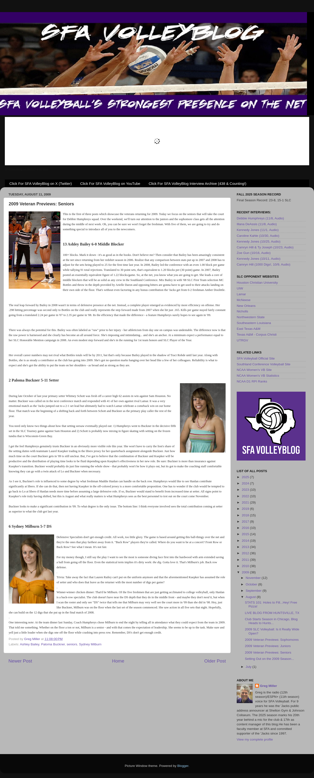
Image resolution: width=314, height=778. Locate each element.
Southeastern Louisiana (254, 323)
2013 (246, 547)
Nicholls (242, 311)
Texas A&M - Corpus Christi (257, 334)
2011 (246, 560)
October (252, 584)
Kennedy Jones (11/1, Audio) (257, 230)
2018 (246, 515)
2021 (246, 502)
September (254, 590)
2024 (246, 483)
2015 (246, 534)
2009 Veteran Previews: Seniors (268, 652)
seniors (72, 644)
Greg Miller (268, 686)
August (251, 597)
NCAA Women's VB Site (254, 370)
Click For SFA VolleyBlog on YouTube (110, 183)
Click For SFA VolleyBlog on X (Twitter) (40, 183)
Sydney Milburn (90, 644)
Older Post (215, 660)
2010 (246, 566)
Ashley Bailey (29, 644)
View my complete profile (255, 739)
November (254, 578)
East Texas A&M (248, 329)
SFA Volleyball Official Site (256, 358)
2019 (246, 509)
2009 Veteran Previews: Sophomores (272, 639)
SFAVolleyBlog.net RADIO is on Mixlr (26, 169)
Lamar (241, 294)
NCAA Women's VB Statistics (258, 375)
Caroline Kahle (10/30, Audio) (258, 236)
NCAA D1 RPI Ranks (252, 381)
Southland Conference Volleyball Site (263, 364)
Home (118, 660)
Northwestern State (251, 317)
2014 (246, 540)
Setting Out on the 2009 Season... (269, 659)
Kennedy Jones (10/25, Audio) (258, 241)
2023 (246, 489)
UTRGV (242, 340)
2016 (246, 528)
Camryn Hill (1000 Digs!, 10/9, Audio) (263, 264)
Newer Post (20, 660)
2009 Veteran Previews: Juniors (268, 646)
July (249, 667)
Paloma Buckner (53, 644)
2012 (246, 553)
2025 (246, 477)
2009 (246, 572)
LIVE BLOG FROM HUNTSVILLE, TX (272, 613)
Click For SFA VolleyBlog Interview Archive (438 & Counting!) (197, 183)
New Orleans (246, 306)
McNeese (243, 300)
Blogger (182, 766)
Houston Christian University (257, 282)
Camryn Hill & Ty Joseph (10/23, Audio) (265, 247)
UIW (240, 288)
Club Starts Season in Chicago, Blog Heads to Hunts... (271, 621)
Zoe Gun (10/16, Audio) (254, 253)
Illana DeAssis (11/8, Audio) (257, 224)
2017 (246, 521)
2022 (246, 496)
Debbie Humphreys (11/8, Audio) (260, 218)
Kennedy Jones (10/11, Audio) (258, 258)
